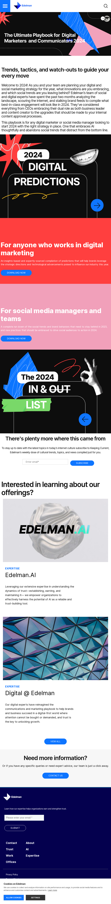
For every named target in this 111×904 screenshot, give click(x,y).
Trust (9, 849)
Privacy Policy (12, 874)
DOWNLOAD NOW (16, 272)
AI (27, 849)
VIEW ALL (55, 741)
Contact (11, 843)
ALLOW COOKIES (13, 898)
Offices (11, 862)
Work (9, 855)
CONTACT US (56, 775)
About (30, 843)
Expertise (32, 855)
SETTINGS (35, 898)
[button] (5, 6)
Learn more (52, 890)
